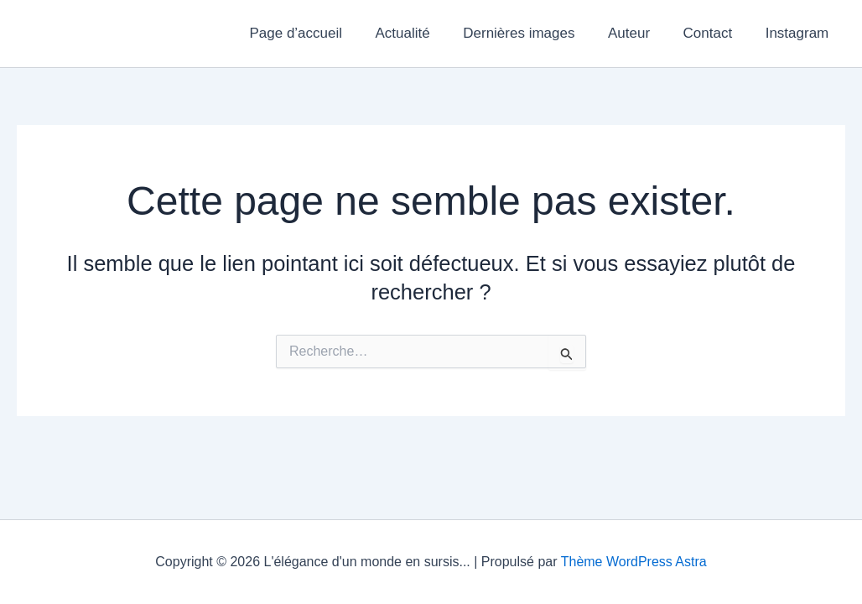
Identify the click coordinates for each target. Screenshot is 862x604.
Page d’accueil (321, 33)
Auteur (641, 33)
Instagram (799, 33)
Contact (715, 33)
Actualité (423, 33)
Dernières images (534, 33)
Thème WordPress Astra (634, 562)
